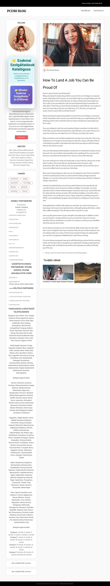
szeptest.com (13, 219)
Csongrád (30, 153)
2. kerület (27, 532)
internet (25, 191)
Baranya (21, 150)
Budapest (23, 153)
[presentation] (97, 273)
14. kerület (27, 545)
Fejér (10, 155)
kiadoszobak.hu (14, 281)
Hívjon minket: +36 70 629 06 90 (92, 3)
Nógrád (27, 160)
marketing (13, 191)
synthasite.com (14, 304)
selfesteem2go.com (15, 292)
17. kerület (26, 547)
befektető (24, 187)
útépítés (13, 187)
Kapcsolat (99, 11)
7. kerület (20, 537)
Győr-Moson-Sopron (19, 155)
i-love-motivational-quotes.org (20, 296)
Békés (26, 150)
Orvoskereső (21, 205)
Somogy (13, 163)
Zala (28, 165)
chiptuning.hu (14, 239)
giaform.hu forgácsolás (17, 215)
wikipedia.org (13, 252)
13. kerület (19, 545)
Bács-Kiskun (13, 150)
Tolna (15, 165)
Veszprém (23, 165)
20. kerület (27, 552)
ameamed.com (13, 227)
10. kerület (19, 540)
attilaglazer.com (15, 223)
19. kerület (19, 552)
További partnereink (16, 260)
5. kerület (24, 535)
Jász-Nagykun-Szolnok (24, 158)
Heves (13, 158)
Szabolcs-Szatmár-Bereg (24, 163)
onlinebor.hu (13, 235)
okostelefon (14, 183)
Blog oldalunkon (14, 126)
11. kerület (26, 540)
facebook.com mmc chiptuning (19, 300)
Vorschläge (27, 183)
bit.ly (11, 231)
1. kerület (20, 532)
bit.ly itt (12, 243)
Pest (31, 160)
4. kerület (17, 535)
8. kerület (27, 537)
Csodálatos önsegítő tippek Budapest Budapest (58, 281)
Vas (18, 165)
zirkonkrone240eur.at (16, 247)
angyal (25, 179)
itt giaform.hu (21, 210)
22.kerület (20, 555)
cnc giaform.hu (21, 212)
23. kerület (27, 555)
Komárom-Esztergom (17, 160)
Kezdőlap (85, 11)
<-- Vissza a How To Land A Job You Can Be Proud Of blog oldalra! (65, 253)
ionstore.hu (13, 277)
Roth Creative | (61, 583)
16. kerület (19, 547)
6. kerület (31, 535)
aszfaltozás (14, 179)
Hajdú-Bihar (30, 155)
